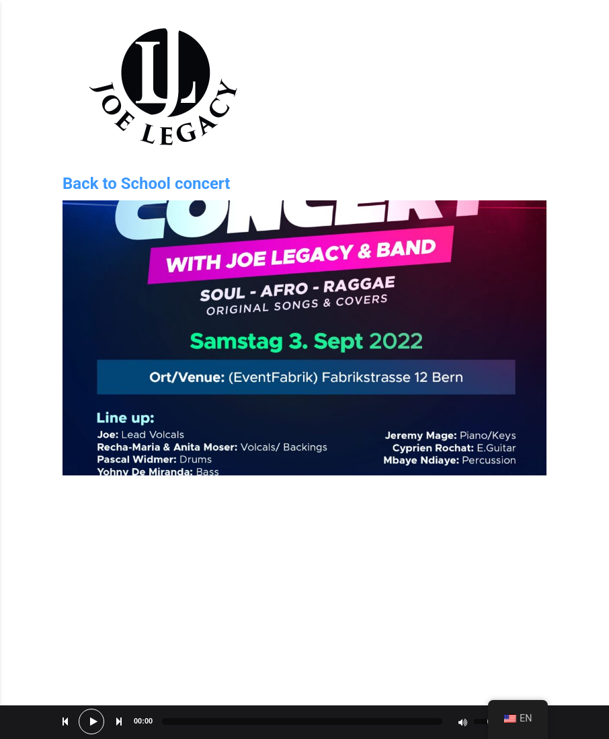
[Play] (93, 721)
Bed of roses (521, 695)
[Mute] (462, 722)
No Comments (519, 512)
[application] (304, 722)
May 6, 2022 (90, 515)
